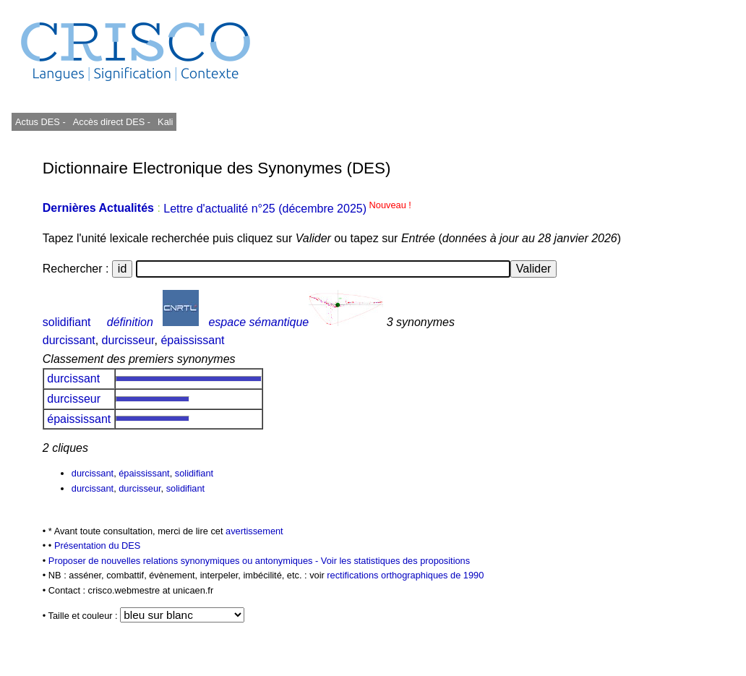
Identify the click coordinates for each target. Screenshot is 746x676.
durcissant (69, 340)
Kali (165, 121)
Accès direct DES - (111, 121)
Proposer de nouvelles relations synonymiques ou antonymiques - (184, 560)
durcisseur (128, 340)
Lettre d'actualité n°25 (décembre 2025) (287, 208)
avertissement (254, 531)
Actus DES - (40, 121)
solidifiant (67, 322)
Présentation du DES (97, 545)
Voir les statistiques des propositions (395, 560)
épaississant (192, 340)
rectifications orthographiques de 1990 (405, 575)
